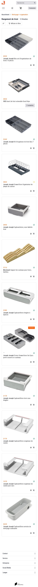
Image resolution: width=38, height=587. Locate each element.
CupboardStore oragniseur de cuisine (18, 442)
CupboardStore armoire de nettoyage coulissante (17, 527)
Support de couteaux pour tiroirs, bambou (17, 271)
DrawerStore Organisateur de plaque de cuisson (18, 185)
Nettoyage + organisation (20, 15)
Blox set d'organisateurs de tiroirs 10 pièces (17, 60)
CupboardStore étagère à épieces (16, 314)
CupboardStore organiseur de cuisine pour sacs (18, 485)
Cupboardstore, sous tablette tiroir (17, 228)
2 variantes (30, 105)
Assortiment (5, 15)
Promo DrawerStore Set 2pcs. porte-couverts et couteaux (18, 356)
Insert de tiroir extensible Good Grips (16, 101)
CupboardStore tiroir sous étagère (16, 399)
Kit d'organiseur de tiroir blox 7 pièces (18, 143)
